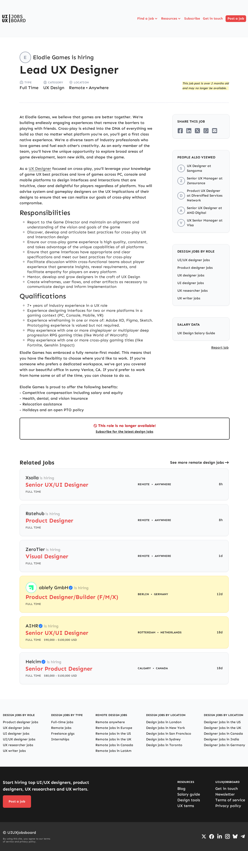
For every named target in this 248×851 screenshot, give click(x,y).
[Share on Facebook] (180, 131)
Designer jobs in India (221, 739)
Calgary (144, 668)
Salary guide (188, 794)
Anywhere (99, 87)
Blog (181, 788)
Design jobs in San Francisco (168, 734)
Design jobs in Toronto (164, 745)
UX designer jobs (190, 275)
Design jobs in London (163, 722)
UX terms (185, 805)
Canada (162, 668)
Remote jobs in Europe (113, 728)
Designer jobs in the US (222, 722)
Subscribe (192, 18)
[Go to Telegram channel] (242, 836)
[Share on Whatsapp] (206, 131)
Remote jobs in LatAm (113, 751)
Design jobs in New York (165, 728)
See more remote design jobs (197, 462)
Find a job (147, 18)
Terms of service (230, 800)
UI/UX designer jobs (193, 260)
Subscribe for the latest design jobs (124, 432)
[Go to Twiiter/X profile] (203, 836)
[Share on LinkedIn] (189, 131)
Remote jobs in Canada (114, 745)
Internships (60, 739)
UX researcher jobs (192, 291)
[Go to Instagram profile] (227, 836)
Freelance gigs (62, 734)
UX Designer (40, 168)
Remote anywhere (110, 722)
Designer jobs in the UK (222, 728)
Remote (77, 87)
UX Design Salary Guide (196, 333)
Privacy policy (228, 805)
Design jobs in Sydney (163, 739)
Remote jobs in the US (113, 734)
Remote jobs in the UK (113, 739)
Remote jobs (61, 728)
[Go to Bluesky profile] (235, 836)
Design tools (188, 800)
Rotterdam (146, 632)
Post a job (235, 18)
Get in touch (213, 18)
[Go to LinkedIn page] (219, 836)
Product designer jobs (195, 268)
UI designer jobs (190, 283)
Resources (171, 18)
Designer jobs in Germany (224, 745)
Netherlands (170, 632)
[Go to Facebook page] (211, 836)
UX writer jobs (188, 298)
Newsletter (225, 794)
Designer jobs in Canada (223, 734)
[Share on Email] (214, 131)
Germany (161, 594)
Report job (220, 347)
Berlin (143, 594)
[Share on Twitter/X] (197, 131)
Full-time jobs (62, 722)
